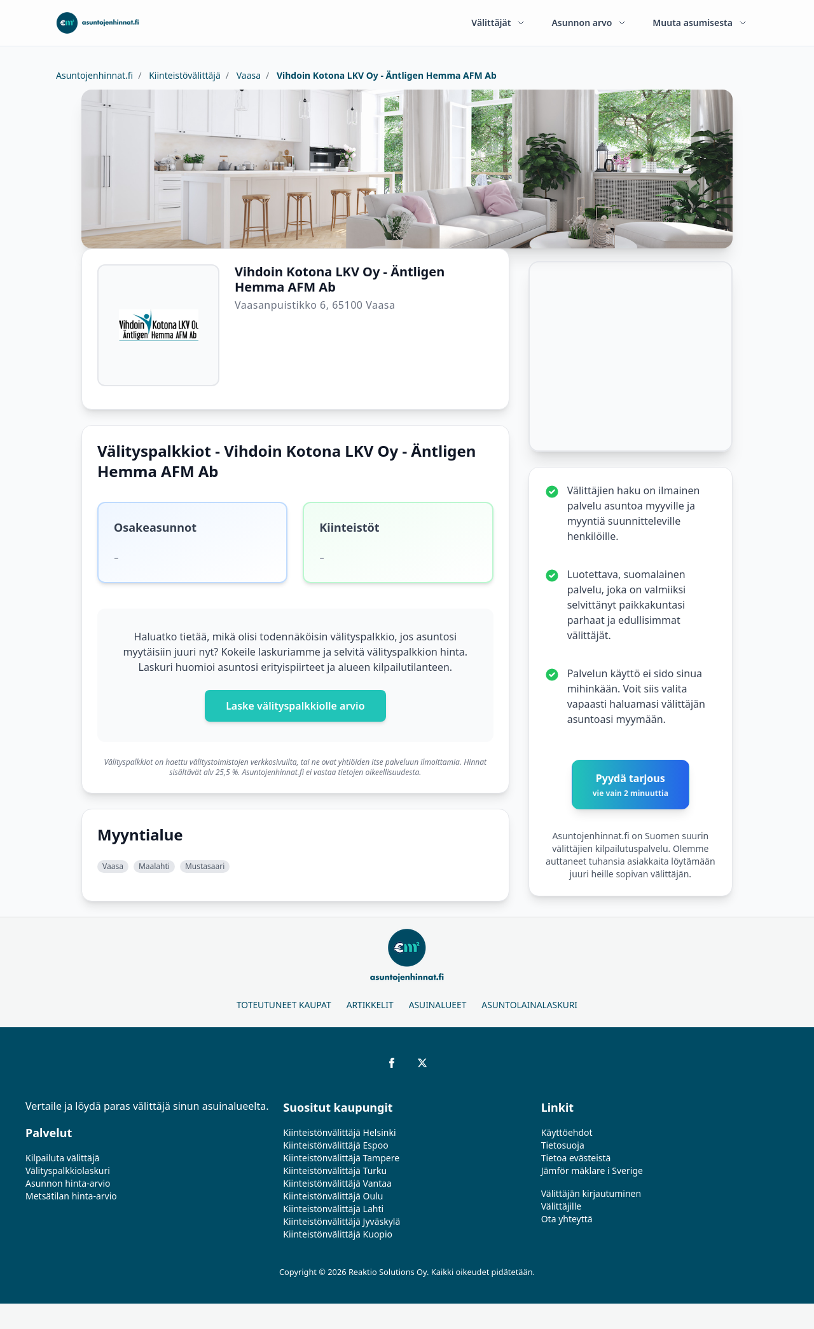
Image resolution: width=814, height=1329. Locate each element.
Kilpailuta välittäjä (62, 1158)
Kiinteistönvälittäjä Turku (335, 1170)
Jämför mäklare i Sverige (592, 1170)
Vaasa (247, 75)
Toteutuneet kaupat (284, 1005)
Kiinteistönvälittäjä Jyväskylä (341, 1221)
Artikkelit (370, 1005)
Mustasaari (204, 866)
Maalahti (154, 866)
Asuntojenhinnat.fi (94, 75)
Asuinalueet (438, 1005)
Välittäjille (561, 1206)
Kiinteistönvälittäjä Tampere (341, 1158)
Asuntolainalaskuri (529, 1005)
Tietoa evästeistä (576, 1158)
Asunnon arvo (589, 23)
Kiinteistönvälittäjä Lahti (333, 1209)
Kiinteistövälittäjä (184, 75)
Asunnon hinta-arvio (68, 1183)
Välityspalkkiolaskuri (67, 1170)
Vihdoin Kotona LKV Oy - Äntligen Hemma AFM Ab (385, 75)
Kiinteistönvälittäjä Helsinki (339, 1132)
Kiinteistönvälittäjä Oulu (333, 1196)
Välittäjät (498, 23)
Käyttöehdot (567, 1132)
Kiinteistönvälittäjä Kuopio (337, 1234)
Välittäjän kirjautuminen (591, 1193)
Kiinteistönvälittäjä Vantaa (337, 1183)
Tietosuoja (562, 1145)
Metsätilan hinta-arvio (71, 1196)
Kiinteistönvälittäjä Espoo (335, 1145)
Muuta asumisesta (700, 23)
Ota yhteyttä (567, 1219)
